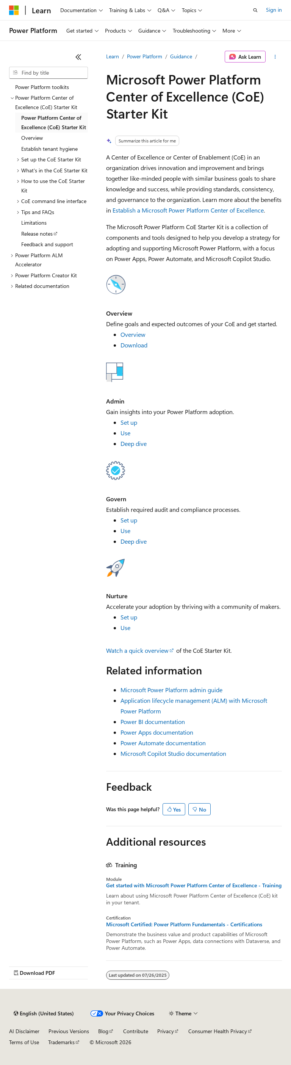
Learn (112, 56)
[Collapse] (78, 57)
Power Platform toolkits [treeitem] (42, 87)
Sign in (274, 9)
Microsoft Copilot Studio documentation (173, 753)
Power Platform (144, 56)
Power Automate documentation (163, 743)
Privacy (165, 1031)
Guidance (181, 56)
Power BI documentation (152, 722)
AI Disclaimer (24, 1031)
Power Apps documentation (156, 732)
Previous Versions (68, 1031)
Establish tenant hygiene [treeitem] (49, 148)
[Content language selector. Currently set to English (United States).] (43, 1013)
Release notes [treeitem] (37, 233)
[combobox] (48, 73)
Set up (128, 422)
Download (133, 345)
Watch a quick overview (137, 650)
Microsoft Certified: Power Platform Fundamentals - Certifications (184, 924)
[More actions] (275, 57)
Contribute (135, 1031)
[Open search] (255, 10)
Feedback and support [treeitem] (47, 244)
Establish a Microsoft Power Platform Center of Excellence (188, 210)
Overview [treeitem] (32, 137)
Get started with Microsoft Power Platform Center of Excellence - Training (194, 885)
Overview (133, 334)
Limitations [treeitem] (34, 222)
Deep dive (133, 443)
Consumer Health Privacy (217, 1031)
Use (125, 433)
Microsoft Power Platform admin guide (171, 690)
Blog (103, 1031)
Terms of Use (24, 1042)
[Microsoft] (14, 10)
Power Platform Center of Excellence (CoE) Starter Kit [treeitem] (53, 122)
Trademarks (61, 1042)
